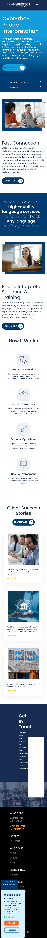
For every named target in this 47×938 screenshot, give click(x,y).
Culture (13, 857)
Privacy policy (11, 917)
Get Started (11, 67)
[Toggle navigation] (37, 5)
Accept (11, 923)
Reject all (12, 930)
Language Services (19, 82)
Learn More (10, 180)
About (13, 852)
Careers (14, 874)
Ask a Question (17, 886)
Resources (15, 840)
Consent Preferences (9, 883)
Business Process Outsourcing (18, 819)
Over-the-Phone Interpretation (18, 827)
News (12, 862)
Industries (14, 87)
